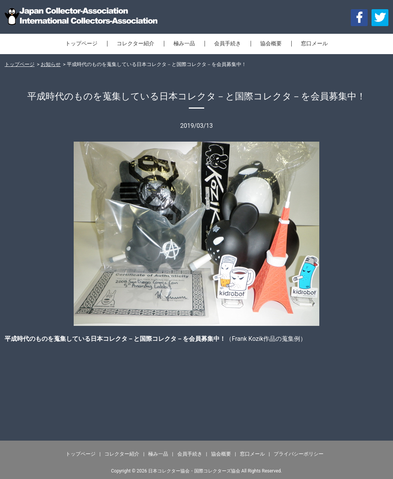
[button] (380, 17)
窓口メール (314, 43)
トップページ (81, 43)
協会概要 (271, 43)
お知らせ (51, 64)
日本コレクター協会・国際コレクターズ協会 (194, 471)
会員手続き (227, 43)
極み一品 (184, 43)
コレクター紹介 (135, 43)
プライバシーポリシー (299, 454)
